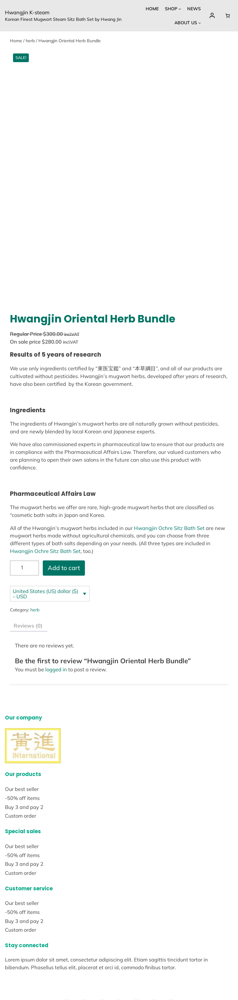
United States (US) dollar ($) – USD (45, 523)
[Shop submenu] (179, 8)
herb (30, 40)
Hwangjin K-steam (27, 12)
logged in (56, 598)
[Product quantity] (24, 497)
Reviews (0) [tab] (28, 554)
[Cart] (227, 15)
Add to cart (64, 497)
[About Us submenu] (199, 22)
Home (16, 40)
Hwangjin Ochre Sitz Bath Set (169, 457)
